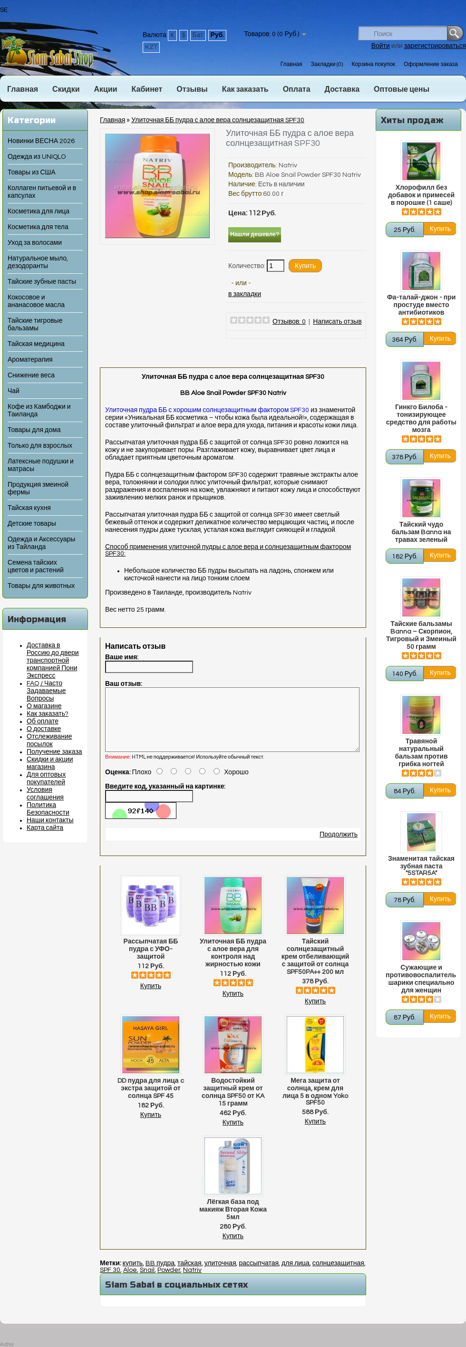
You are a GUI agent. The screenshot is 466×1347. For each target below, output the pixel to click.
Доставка (342, 89)
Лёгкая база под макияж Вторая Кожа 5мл (233, 1221)
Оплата (297, 89)
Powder (168, 1281)
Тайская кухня (29, 508)
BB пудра (160, 1274)
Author (7, 1344)
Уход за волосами (35, 243)
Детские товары (32, 523)
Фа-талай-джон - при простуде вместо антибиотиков (421, 305)
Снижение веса (31, 375)
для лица (296, 1274)
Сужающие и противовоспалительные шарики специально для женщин (421, 979)
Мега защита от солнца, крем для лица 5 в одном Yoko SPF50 (315, 1103)
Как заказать (245, 89)
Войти (380, 46)
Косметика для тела (38, 227)
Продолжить (339, 846)
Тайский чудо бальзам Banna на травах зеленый (421, 532)
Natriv (288, 165)
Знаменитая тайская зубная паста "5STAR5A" (421, 866)
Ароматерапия (30, 359)
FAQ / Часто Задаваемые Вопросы (46, 691)
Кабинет (147, 89)
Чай (13, 391)
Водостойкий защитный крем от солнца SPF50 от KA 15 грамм (233, 1103)
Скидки (65, 89)
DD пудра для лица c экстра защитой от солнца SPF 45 (150, 1100)
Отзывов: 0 (289, 321)
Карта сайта (45, 828)
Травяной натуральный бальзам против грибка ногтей (421, 753)
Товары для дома (34, 430)
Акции (105, 89)
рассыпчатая (259, 1274)
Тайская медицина (36, 344)
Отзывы (191, 89)
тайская (189, 1274)
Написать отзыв (337, 321)
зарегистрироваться (435, 46)
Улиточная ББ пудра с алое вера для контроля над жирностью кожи (233, 964)
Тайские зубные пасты (42, 282)
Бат (198, 35)
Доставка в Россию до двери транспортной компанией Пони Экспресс (53, 660)
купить (133, 1274)
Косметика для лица (38, 211)
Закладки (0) (327, 64)
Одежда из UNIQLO (37, 157)
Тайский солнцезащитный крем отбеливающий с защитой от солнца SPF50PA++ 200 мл (316, 968)
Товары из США (32, 172)
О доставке (44, 729)
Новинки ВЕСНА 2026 (41, 141)
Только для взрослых (40, 446)
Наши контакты (50, 820)
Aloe (130, 1281)
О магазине (44, 706)
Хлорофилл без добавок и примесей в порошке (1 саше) (421, 195)
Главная (291, 64)
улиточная (220, 1274)
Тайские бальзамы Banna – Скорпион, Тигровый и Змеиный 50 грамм (421, 635)
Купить (150, 997)
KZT (151, 47)
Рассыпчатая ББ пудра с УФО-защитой (151, 961)
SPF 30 (110, 1281)
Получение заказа (54, 752)
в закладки (244, 294)
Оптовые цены (401, 89)
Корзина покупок (373, 64)
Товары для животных (41, 586)
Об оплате (42, 721)
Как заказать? (47, 714)
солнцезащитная (338, 1274)
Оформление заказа (431, 64)
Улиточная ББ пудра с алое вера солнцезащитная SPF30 (217, 120)
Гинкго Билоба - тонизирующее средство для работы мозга (421, 418)
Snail (147, 1281)
